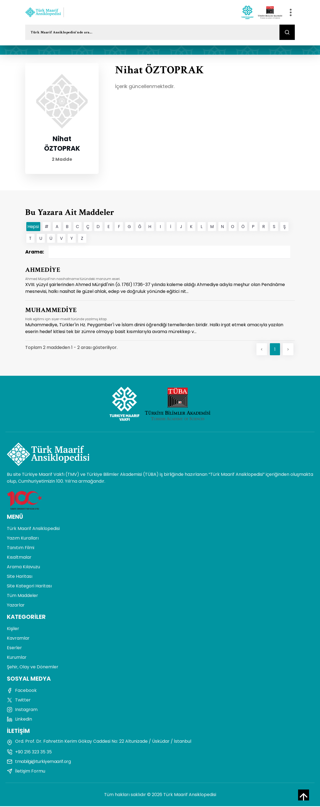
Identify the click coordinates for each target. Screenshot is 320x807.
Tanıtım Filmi (20, 548)
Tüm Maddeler (22, 596)
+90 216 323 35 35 (29, 753)
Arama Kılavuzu (23, 567)
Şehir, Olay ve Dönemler (32, 668)
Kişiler (13, 629)
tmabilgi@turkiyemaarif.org (39, 762)
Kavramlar (18, 639)
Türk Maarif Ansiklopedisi (33, 529)
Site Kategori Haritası (29, 587)
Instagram (22, 710)
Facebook (22, 691)
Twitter (19, 701)
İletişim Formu (26, 772)
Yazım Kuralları (23, 539)
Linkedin (19, 720)
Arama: (157, 252)
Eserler (14, 648)
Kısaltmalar (19, 558)
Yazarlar (16, 606)
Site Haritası (19, 577)
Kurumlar (17, 658)
